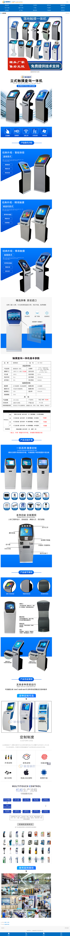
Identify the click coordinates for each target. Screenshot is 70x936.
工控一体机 (7, 7)
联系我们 (63, 10)
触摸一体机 (21, 7)
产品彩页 (49, 10)
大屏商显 (21, 5)
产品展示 (49, 7)
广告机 (34, 7)
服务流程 (35, 10)
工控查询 (35, 5)
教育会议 (49, 5)
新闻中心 (63, 7)
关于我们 (21, 10)
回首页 (2, 928)
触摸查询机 (63, 5)
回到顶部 (67, 928)
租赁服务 (7, 10)
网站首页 (7, 5)
